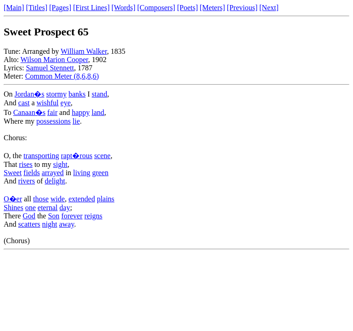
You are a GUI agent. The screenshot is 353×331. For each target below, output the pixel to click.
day (64, 207)
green (100, 173)
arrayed (53, 173)
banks (76, 94)
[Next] (269, 7)
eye (66, 103)
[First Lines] (91, 7)
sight (60, 164)
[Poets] (187, 7)
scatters (29, 224)
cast (24, 103)
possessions (53, 121)
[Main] (14, 7)
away (66, 224)
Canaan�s (29, 112)
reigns (93, 216)
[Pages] (60, 7)
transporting (41, 156)
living (81, 173)
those (41, 199)
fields (31, 173)
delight (55, 181)
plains (105, 199)
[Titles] (36, 7)
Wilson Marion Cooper (54, 59)
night (49, 224)
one (30, 207)
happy (81, 112)
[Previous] (242, 7)
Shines (13, 207)
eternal (48, 207)
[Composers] (156, 7)
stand (100, 94)
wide (58, 199)
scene (102, 156)
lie (76, 121)
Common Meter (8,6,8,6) (62, 76)
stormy (56, 94)
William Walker (84, 51)
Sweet (13, 173)
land (97, 112)
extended (81, 199)
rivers (26, 181)
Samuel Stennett (50, 68)
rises (25, 164)
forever (71, 216)
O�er (13, 199)
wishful (48, 103)
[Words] (124, 7)
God (29, 216)
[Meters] (212, 7)
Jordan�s (30, 94)
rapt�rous (76, 156)
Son (53, 216)
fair (52, 112)
